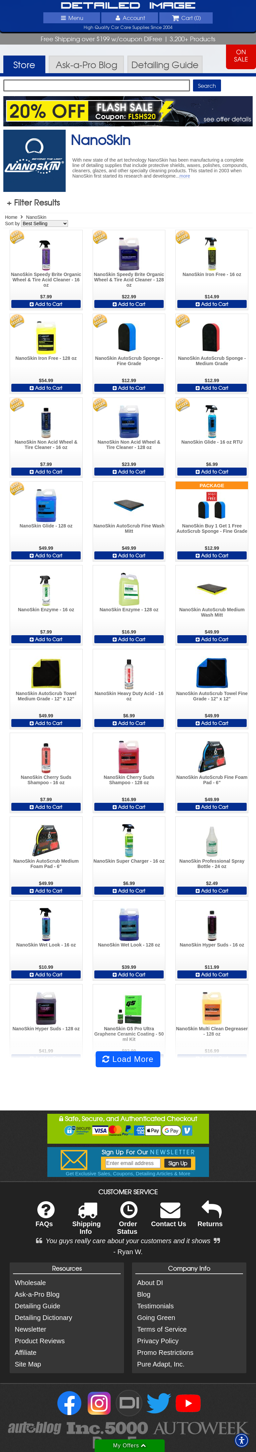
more (184, 176)
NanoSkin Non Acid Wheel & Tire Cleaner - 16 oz (46, 444)
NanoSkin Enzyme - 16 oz (46, 609)
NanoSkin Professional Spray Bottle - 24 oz (211, 863)
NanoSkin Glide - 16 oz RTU (212, 442)
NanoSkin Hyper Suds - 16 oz (212, 944)
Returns (210, 1218)
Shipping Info (86, 1222)
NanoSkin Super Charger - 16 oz (128, 861)
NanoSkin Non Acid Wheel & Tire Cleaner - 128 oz (129, 444)
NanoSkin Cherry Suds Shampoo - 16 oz (46, 780)
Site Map (28, 1364)
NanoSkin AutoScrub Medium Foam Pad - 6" (46, 863)
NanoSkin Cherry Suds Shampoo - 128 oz (129, 780)
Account (129, 18)
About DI (150, 1282)
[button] (241, 1440)
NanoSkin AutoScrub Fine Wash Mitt (129, 528)
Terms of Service (162, 1329)
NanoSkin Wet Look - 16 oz (46, 944)
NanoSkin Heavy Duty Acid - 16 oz (129, 696)
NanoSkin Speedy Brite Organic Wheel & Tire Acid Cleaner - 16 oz (46, 280)
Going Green (156, 1317)
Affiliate (25, 1352)
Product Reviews (40, 1341)
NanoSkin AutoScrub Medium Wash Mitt (212, 612)
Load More (127, 1059)
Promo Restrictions (165, 1352)
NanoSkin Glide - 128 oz (46, 525)
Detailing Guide (37, 1306)
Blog (143, 1294)
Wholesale (30, 1282)
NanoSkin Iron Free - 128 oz (46, 358)
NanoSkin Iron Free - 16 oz (212, 274)
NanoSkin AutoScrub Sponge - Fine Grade (129, 361)
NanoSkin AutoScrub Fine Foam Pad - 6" (211, 780)
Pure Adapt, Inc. (160, 1364)
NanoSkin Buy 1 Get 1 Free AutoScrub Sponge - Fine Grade (212, 528)
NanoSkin (36, 217)
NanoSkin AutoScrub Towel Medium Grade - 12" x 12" (46, 696)
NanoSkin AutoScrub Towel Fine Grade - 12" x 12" (212, 696)
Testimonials (155, 1306)
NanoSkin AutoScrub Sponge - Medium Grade (212, 361)
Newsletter (30, 1329)
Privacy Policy (157, 1341)
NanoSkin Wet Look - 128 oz (129, 944)
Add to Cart (46, 304)
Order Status (127, 1222)
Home (11, 217)
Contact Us (168, 1218)
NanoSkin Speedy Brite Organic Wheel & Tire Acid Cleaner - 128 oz (129, 280)
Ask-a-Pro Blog (37, 1294)
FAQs (44, 1218)
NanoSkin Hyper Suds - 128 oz (46, 1028)
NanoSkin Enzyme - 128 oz (129, 609)
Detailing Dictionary (43, 1317)
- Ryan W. (128, 1251)
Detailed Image (128, 6)
